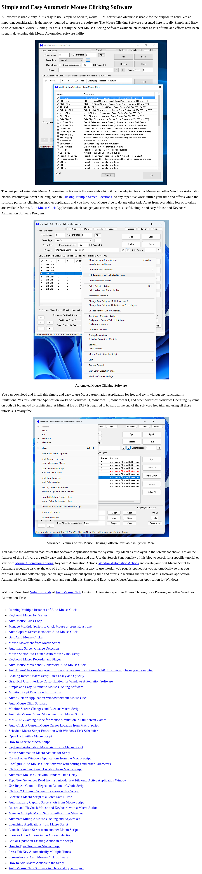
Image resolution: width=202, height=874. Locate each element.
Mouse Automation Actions (34, 563)
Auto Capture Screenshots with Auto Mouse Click (43, 632)
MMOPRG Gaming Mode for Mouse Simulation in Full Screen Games (57, 720)
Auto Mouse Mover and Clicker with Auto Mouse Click (47, 665)
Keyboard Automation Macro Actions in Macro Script (46, 747)
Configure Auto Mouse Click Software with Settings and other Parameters (60, 764)
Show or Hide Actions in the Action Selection (40, 835)
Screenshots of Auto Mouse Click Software (38, 857)
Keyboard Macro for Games (28, 615)
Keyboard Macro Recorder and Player (35, 659)
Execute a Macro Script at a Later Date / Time (40, 797)
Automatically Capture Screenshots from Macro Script (46, 802)
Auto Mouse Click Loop (25, 621)
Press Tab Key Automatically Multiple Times (40, 852)
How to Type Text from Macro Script (34, 846)
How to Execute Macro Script (29, 742)
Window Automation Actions (118, 563)
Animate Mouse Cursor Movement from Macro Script (46, 714)
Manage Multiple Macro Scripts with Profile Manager (46, 813)
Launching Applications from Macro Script (38, 824)
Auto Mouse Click (43, 208)
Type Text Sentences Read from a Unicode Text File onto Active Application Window (68, 780)
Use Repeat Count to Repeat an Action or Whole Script (46, 786)
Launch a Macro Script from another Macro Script (43, 830)
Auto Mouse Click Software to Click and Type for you (46, 868)
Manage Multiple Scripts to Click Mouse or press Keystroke (50, 626)
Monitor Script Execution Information (35, 692)
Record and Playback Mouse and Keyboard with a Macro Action (53, 808)
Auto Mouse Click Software (28, 703)
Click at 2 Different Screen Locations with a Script (44, 791)
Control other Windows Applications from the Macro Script (50, 758)
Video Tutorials (40, 592)
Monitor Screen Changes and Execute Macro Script (44, 709)
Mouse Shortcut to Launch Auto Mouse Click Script (44, 654)
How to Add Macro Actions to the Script (36, 863)
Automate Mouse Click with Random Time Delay (43, 775)
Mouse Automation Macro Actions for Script (39, 753)
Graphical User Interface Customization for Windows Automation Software (61, 681)
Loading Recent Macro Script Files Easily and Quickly (46, 676)
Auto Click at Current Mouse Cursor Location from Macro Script (53, 725)
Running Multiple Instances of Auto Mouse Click (43, 610)
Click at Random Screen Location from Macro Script (45, 769)
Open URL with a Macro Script (30, 736)
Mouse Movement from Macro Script (34, 643)
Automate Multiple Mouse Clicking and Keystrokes (44, 819)
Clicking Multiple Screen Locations (87, 197)
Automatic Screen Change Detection (34, 648)
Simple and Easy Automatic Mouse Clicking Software (46, 687)
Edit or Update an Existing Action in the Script (41, 841)
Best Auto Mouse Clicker (26, 637)
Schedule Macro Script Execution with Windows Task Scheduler (53, 731)
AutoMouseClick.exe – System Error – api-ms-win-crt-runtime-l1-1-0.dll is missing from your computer (81, 670)
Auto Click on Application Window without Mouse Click (48, 698)
